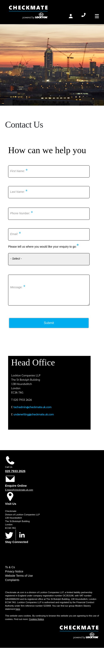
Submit (49, 323)
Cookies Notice (36, 619)
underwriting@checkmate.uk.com (33, 414)
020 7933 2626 (15, 471)
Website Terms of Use (19, 575)
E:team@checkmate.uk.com (19, 490)
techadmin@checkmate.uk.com (32, 407)
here (17, 609)
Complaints (12, 580)
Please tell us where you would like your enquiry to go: (42, 246)
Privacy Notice (14, 571)
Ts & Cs (10, 567)
